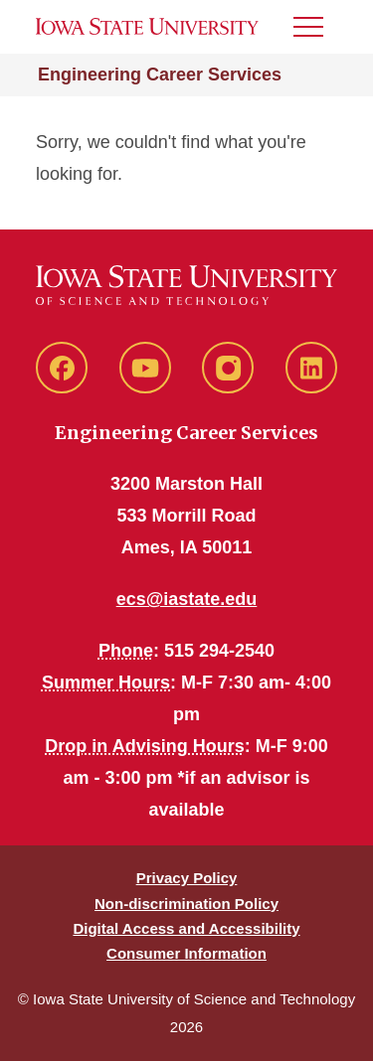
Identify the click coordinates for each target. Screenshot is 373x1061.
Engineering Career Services (159, 74)
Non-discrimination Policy (186, 903)
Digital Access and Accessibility (186, 928)
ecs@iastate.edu (187, 599)
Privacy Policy (187, 877)
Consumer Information (186, 953)
